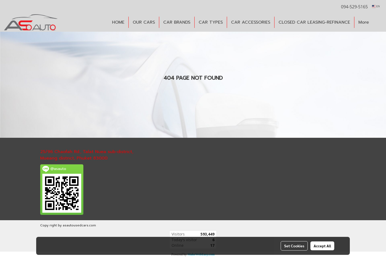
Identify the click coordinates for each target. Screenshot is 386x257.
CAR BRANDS (176, 22)
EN (376, 6)
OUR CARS (144, 22)
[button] (378, 22)
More (363, 22)
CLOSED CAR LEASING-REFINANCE (314, 22)
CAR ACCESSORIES (250, 22)
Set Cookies (294, 245)
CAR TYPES (211, 22)
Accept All (322, 245)
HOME (118, 22)
